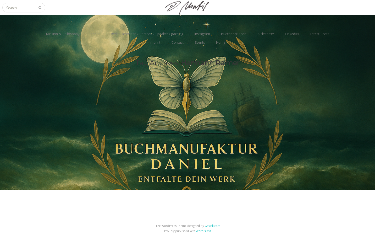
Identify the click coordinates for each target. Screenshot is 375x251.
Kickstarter (266, 34)
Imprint (154, 42)
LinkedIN (292, 34)
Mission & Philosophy (62, 34)
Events (200, 42)
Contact (177, 42)
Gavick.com (212, 226)
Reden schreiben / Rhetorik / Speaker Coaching (147, 34)
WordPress (203, 231)
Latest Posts (319, 34)
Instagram (202, 34)
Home (221, 42)
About (95, 34)
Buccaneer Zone (234, 34)
